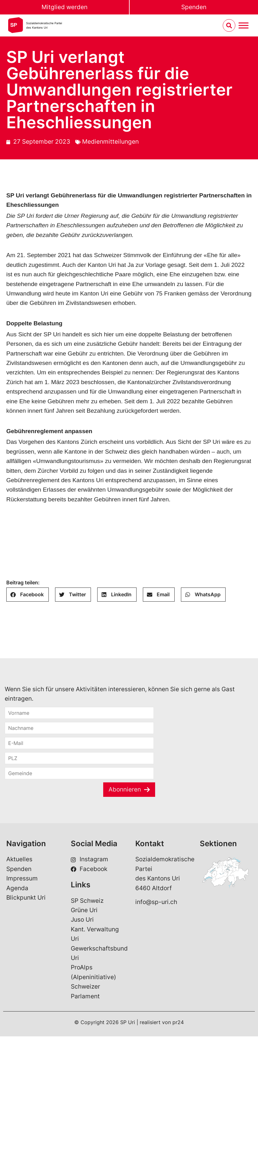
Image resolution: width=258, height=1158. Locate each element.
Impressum (22, 878)
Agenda (17, 888)
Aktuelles (19, 859)
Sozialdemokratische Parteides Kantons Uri (44, 25)
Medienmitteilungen (110, 141)
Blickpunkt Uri (26, 897)
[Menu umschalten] (243, 26)
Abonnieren (125, 789)
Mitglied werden (64, 7)
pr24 (178, 1022)
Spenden (193, 7)
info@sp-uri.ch (156, 902)
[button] (27, 594)
